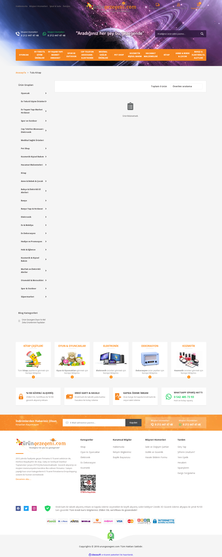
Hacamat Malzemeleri (32, 165)
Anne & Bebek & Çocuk (32, 181)
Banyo (24, 200)
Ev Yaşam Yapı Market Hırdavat (32, 111)
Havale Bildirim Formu (156, 457)
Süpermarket (27, 296)
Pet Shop (25, 148)
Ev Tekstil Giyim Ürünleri (33, 101)
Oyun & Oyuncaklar (90, 452)
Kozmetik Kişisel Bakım (32, 156)
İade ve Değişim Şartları (157, 446)
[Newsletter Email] (102, 422)
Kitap (23, 173)
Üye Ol (184, 8)
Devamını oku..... (23, 479)
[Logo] (111, 9)
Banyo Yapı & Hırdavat (32, 208)
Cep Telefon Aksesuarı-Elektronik (32, 130)
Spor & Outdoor (28, 288)
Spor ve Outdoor (29, 121)
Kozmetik (85, 467)
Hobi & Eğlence (28, 249)
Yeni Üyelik (183, 457)
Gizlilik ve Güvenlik (154, 452)
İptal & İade (55, 6)
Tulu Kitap (35, 72)
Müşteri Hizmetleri (38, 6)
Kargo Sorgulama (186, 473)
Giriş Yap (182, 446)
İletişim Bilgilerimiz (122, 452)
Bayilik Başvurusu (121, 457)
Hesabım (182, 462)
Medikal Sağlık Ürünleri (32, 140)
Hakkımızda (21, 6)
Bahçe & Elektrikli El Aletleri (31, 191)
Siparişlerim (183, 467)
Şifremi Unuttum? (186, 452)
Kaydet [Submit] (133, 422)
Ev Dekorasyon (28, 233)
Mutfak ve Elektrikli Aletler (31, 270)
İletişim (66, 6)
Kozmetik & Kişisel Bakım (30, 259)
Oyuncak (25, 93)
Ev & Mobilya (27, 225)
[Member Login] (174, 8)
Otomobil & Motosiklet (32, 280)
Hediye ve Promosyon (31, 241)
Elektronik (26, 217)
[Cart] (198, 6)
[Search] (180, 33)
